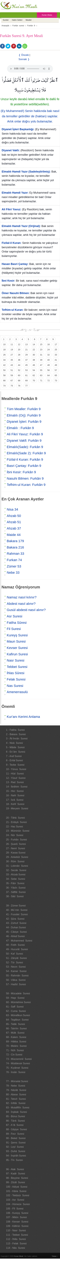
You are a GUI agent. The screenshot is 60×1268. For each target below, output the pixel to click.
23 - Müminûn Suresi (17, 831)
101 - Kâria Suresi (16, 1191)
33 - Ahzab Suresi (15, 874)
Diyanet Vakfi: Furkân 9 (24, 440)
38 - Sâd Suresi (15, 896)
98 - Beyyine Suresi (17, 1178)
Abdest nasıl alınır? (21, 604)
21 (26, 349)
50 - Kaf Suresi (14, 953)
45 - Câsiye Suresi (16, 932)
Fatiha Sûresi (17, 623)
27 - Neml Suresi (15, 848)
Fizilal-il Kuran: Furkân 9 (25, 459)
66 (4, 380)
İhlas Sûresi (15, 673)
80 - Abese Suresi (16, 1094)
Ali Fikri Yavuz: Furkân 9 (25, 434)
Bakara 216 (15, 547)
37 (26, 360)
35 (12, 360)
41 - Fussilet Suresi (17, 914)
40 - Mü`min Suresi (17, 910)
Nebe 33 (13, 572)
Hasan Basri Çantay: (15, 264)
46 (34, 365)
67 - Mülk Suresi (15, 1032)
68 (19, 380)
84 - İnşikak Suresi (16, 1112)
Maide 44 (14, 535)
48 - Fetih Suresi (15, 945)
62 (34, 375)
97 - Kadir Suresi (15, 1173)
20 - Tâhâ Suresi (15, 817)
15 (41, 344)
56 (48, 370)
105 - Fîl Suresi (14, 1208)
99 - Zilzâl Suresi (15, 1182)
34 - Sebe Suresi (15, 879)
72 (48, 380)
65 (56, 375)
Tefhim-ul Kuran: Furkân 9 (26, 485)
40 (48, 360)
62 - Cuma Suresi (16, 1011)
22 (34, 349)
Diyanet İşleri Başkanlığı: (18, 129)
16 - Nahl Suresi (15, 795)
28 (19, 355)
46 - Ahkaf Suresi (15, 936)
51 (12, 370)
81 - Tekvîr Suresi (16, 1099)
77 (26, 385)
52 (19, 370)
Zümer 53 (14, 566)
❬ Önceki (24, 55)
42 (4, 365)
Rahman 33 (15, 553)
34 (4, 360)
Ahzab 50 (14, 516)
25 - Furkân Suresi (16, 839)
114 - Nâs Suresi (15, 1248)
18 (4, 349)
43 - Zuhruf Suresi (16, 923)
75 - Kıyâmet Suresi (17, 1068)
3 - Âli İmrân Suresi (17, 738)
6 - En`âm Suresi (15, 751)
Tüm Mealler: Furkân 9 (24, 409)
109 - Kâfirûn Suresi (17, 1226)
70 (34, 380)
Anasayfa (5, 26)
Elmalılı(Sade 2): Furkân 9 (26, 453)
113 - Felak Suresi (16, 1243)
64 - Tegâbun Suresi (17, 1019)
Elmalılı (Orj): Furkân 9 (24, 415)
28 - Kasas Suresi (15, 852)
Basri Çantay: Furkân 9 (24, 466)
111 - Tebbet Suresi (17, 1235)
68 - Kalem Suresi (16, 1037)
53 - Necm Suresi (16, 966)
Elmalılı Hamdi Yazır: (15, 192)
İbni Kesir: (8, 280)
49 (56, 365)
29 (26, 355)
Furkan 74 (14, 560)
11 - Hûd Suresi (15, 773)
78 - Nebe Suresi (15, 1085)
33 (56, 355)
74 (4, 385)
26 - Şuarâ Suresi (16, 844)
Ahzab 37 (14, 528)
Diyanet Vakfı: (11, 150)
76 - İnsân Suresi (15, 1072)
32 (48, 355)
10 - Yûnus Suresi (16, 769)
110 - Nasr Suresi (16, 1230)
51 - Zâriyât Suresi (16, 958)
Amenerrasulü (17, 692)
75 (12, 385)
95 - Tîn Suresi (14, 1160)
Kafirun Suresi (17, 654)
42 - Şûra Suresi (15, 919)
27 (12, 355)
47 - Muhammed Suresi (19, 940)
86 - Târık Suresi (15, 1120)
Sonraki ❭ (24, 59)
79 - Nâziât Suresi (16, 1090)
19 (12, 349)
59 (12, 375)
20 (19, 349)
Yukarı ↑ (55, 1256)
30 (34, 355)
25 (56, 349)
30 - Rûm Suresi (15, 861)
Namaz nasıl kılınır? (21, 597)
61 (26, 375)
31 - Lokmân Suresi (17, 866)
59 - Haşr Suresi (15, 998)
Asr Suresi (14, 616)
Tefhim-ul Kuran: (13, 309)
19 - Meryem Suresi (17, 808)
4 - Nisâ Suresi (14, 743)
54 (34, 370)
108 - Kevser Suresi (17, 1221)
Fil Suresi (14, 629)
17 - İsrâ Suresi (14, 800)
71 (41, 380)
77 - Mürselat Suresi (17, 1081)
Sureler (6, 20)
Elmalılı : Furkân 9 (20, 428)
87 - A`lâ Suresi (15, 1125)
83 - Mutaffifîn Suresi (17, 1107)
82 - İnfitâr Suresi (15, 1103)
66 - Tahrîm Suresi (16, 1028)
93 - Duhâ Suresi (15, 1151)
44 (19, 365)
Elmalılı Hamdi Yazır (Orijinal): (21, 226)
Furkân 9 (31, 26)
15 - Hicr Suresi (15, 791)
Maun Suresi (16, 641)
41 (56, 360)
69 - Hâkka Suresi (16, 1041)
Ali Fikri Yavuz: (11, 209)
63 (41, 375)
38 (34, 360)
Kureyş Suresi (17, 635)
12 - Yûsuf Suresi (16, 778)
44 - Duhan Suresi (16, 927)
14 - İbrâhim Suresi (17, 786)
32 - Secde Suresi (16, 870)
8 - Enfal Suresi (14, 760)
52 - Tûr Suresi (14, 962)
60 (19, 375)
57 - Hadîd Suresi (16, 984)
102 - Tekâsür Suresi (17, 1195)
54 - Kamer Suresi (16, 971)
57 (56, 370)
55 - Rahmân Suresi (17, 975)
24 (48, 349)
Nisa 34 (12, 509)
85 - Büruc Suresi (15, 1116)
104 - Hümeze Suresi (18, 1204)
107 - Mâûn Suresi (16, 1217)
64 (48, 375)
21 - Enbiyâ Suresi (16, 822)
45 (26, 365)
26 (4, 355)
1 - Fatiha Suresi (15, 730)
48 (48, 365)
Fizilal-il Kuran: (11, 242)
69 (26, 380)
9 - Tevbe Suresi (15, 765)
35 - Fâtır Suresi (15, 883)
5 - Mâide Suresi (15, 747)
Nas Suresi (15, 686)
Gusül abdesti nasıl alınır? (26, 610)
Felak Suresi (16, 679)
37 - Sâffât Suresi (16, 892)
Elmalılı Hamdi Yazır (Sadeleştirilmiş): (26, 171)
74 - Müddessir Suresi (18, 1063)
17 (56, 344)
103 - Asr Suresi (15, 1200)
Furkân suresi (18, 26)
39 (41, 360)
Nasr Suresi (15, 660)
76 (19, 385)
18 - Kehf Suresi (15, 804)
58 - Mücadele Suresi (18, 993)
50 (4, 370)
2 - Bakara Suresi (16, 734)
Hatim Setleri (17, 20)
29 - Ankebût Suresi (17, 857)
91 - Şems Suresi (16, 1142)
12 (19, 344)
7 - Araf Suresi (14, 756)
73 (56, 380)
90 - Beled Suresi (16, 1138)
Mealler (29, 20)
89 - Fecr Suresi (15, 1134)
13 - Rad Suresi (15, 782)
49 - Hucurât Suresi (17, 949)
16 (48, 344)
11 (12, 344)
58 (4, 375)
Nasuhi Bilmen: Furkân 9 (25, 478)
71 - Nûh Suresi (15, 1050)
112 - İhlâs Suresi (16, 1239)
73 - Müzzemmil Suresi (19, 1059)
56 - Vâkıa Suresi (16, 980)
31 (41, 355)
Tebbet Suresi (17, 667)
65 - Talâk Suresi (15, 1024)
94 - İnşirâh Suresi (16, 1155)
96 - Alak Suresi (15, 1169)
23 (41, 349)
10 (4, 344)
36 (19, 360)
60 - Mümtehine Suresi (18, 1002)
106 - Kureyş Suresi (17, 1213)
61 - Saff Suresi (15, 1006)
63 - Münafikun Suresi (18, 1015)
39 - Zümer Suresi (16, 905)
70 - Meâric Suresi (16, 1046)
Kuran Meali (18, 1256)
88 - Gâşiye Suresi (16, 1129)
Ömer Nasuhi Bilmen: (16, 293)
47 (41, 365)
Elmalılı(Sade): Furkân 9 (25, 447)
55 (41, 370)
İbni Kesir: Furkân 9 (21, 472)
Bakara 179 (15, 541)
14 (34, 344)
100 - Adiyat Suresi (16, 1186)
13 (26, 344)
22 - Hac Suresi (14, 826)
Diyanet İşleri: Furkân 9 (24, 421)
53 (26, 370)
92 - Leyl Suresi (15, 1147)
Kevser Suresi (17, 648)
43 (12, 365)
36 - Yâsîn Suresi (16, 887)
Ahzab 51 (14, 522)
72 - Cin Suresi (14, 1054)
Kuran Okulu (47, 15)
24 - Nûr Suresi (14, 835)
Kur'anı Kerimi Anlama (23, 717)
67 (12, 380)
